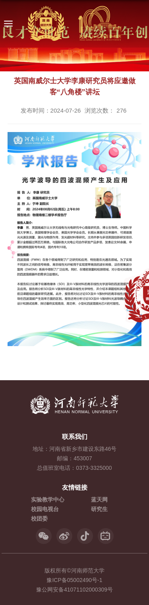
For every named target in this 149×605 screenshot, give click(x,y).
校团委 (39, 518)
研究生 (99, 509)
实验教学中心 (47, 499)
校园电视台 (45, 509)
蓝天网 (99, 499)
